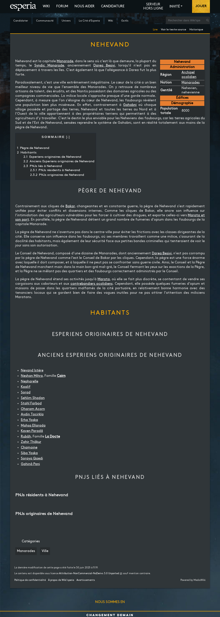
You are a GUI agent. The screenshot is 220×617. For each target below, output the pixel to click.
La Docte (52, 436)
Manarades (191, 82)
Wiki (46, 6)
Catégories (31, 541)
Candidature (112, 6)
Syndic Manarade (49, 65)
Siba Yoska (29, 453)
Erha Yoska (29, 420)
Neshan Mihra (32, 375)
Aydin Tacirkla (32, 414)
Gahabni (130, 105)
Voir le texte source (173, 28)
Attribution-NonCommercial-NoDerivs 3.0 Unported (89, 573)
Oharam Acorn (33, 409)
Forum (62, 6)
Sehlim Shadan (33, 398)
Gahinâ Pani (30, 464)
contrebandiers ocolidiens (91, 283)
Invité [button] (175, 6)
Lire (155, 28)
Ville (45, 551)
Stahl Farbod (31, 403)
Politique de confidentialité (30, 580)
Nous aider (85, 6)
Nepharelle (29, 381)
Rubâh (26, 436)
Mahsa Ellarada (33, 425)
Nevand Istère (32, 370)
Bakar (70, 206)
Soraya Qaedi (32, 458)
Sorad (26, 392)
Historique (196, 28)
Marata (104, 279)
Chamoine (29, 447)
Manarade (65, 61)
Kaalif (26, 386)
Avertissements (85, 580)
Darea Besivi (104, 65)
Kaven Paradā (32, 431)
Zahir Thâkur (31, 442)
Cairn (61, 375)
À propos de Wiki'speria (61, 580)
